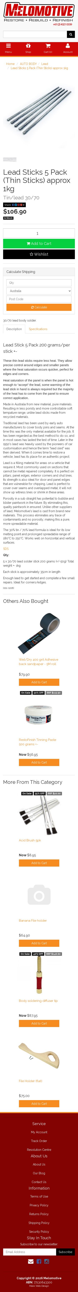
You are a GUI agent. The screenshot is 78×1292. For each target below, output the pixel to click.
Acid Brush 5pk (30, 840)
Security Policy (39, 1231)
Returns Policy (39, 1214)
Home (10, 64)
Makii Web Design (39, 1286)
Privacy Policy (39, 1205)
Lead (44, 64)
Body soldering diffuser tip (38, 1001)
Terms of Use (39, 1196)
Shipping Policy (39, 1223)
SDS (6, 548)
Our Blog (39, 1173)
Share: (14, 204)
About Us (39, 1164)
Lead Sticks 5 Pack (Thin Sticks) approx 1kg (39, 68)
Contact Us (39, 1182)
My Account (39, 1132)
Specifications (38, 329)
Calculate (39, 307)
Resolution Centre (39, 1149)
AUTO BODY (28, 64)
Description (14, 329)
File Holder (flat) (30, 1081)
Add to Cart (39, 243)
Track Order (39, 1141)
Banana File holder (33, 920)
